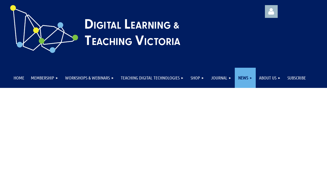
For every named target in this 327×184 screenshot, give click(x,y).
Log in (271, 11)
